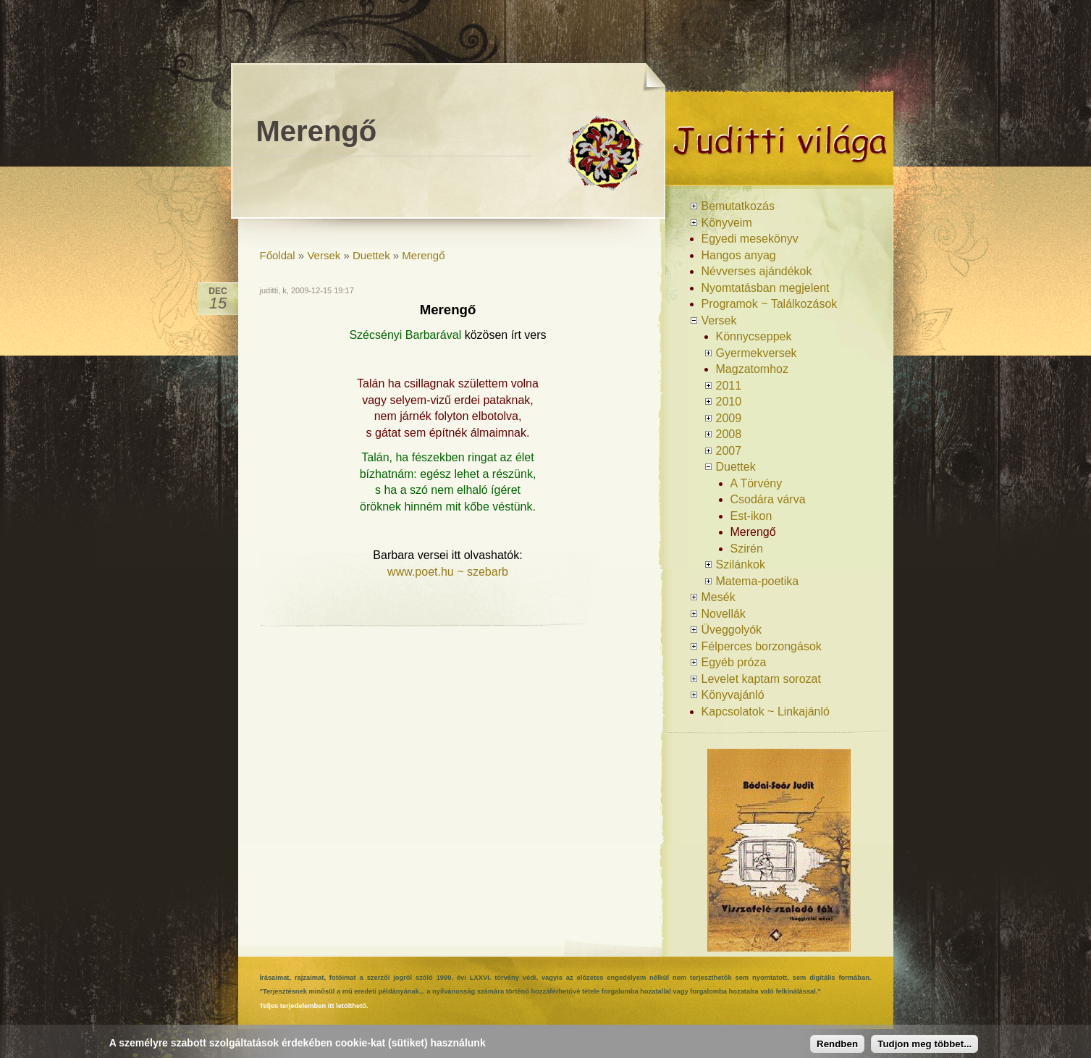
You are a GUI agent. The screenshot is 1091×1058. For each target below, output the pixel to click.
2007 (729, 451)
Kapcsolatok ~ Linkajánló (766, 711)
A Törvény (756, 483)
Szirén (746, 548)
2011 (729, 385)
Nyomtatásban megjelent (766, 288)
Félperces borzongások (762, 646)
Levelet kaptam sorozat (761, 679)
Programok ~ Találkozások (770, 304)
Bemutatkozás (738, 206)
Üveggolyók (732, 630)
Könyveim (727, 223)
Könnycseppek (754, 336)
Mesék (719, 597)
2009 (729, 418)
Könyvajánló (733, 695)
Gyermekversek (756, 353)
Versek (323, 255)
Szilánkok (740, 564)
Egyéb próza (734, 662)
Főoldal (277, 255)
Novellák (724, 614)
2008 (729, 434)
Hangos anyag (739, 255)
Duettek (371, 255)
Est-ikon (751, 516)
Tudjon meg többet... (924, 1043)
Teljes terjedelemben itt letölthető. (314, 1005)
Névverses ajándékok (757, 271)
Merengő (423, 255)
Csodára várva (768, 499)
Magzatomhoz (752, 369)
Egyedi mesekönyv (750, 238)
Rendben (837, 1043)
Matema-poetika (757, 581)
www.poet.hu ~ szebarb (447, 572)
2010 (729, 401)
